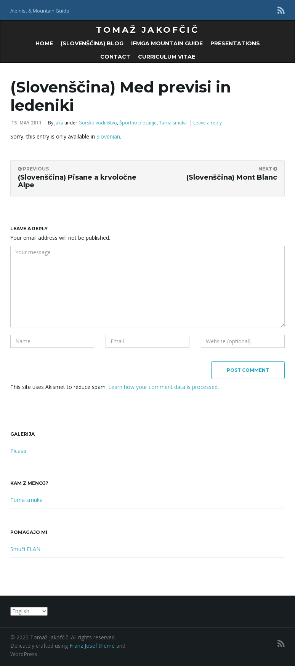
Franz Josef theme (92, 645)
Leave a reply (207, 122)
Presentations (235, 43)
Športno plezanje (138, 122)
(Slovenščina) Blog (92, 43)
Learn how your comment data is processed (163, 386)
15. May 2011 (26, 122)
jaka (59, 122)
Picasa (18, 450)
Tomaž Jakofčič (147, 30)
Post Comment (248, 370)
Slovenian (108, 136)
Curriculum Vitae (166, 56)
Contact (115, 56)
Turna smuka (173, 122)
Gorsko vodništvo (98, 122)
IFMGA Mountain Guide (167, 43)
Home (44, 43)
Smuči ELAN (25, 549)
